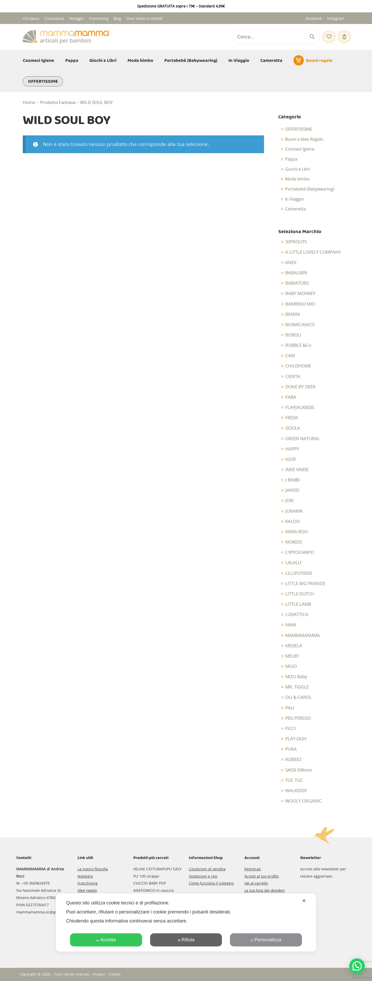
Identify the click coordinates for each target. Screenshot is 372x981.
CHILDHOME (298, 366)
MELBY (292, 656)
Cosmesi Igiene (38, 60)
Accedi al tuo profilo (261, 876)
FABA (290, 397)
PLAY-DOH (296, 739)
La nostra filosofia (93, 868)
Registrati (252, 868)
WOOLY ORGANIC (303, 801)
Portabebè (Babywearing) (190, 60)
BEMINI (292, 314)
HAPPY (292, 449)
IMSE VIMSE (296, 469)
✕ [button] (304, 900)
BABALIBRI (296, 273)
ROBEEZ (293, 759)
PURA (291, 749)
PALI (289, 708)
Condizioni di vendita (207, 868)
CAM (290, 355)
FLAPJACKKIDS (299, 407)
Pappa (71, 60)
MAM (290, 625)
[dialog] (186, 922)
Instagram (335, 18)
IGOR (290, 459)
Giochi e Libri (103, 60)
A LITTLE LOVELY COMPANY (313, 252)
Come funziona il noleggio (211, 883)
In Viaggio (239, 60)
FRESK (291, 418)
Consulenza (54, 18)
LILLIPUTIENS (298, 573)
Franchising (99, 18)
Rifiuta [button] (186, 939)
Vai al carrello (256, 883)
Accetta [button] (106, 939)
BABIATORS (297, 283)
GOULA (292, 428)
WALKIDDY (296, 791)
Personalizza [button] (266, 939)
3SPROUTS (296, 242)
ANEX (290, 262)
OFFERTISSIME (43, 81)
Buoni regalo (319, 60)
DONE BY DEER (300, 387)
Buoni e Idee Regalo (304, 139)
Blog (117, 18)
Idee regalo (87, 890)
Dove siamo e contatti (144, 18)
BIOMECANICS (299, 325)
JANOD (292, 490)
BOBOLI (293, 335)
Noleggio (76, 18)
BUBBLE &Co (298, 345)
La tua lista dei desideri (264, 890)
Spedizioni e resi (203, 876)
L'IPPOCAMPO (299, 552)
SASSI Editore (298, 770)
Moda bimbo (140, 60)
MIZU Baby (296, 677)
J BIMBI (292, 480)
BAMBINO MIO (300, 304)
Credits (114, 974)
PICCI (290, 728)
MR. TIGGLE (297, 687)
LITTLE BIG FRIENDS (305, 583)
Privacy (99, 974)
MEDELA (293, 646)
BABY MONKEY (300, 293)
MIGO (291, 666)
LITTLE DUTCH (299, 594)
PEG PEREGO (298, 718)
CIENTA (292, 376)
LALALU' (293, 563)
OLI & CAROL (298, 697)
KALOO (292, 521)
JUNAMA (294, 511)
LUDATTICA (296, 614)
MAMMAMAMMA (302, 635)
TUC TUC (294, 780)
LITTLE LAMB (298, 604)
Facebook (314, 18)
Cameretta (271, 60)
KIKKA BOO (296, 532)
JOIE (289, 500)
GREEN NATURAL (302, 439)
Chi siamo (31, 18)
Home (29, 102)
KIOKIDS (293, 542)
